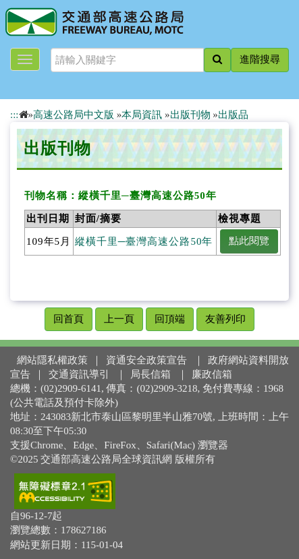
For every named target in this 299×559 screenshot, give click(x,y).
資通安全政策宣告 (146, 360)
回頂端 (170, 319)
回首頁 (68, 319)
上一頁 (119, 319)
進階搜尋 (260, 59)
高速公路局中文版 (73, 114)
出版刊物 (190, 114)
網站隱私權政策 (52, 360)
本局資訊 (141, 114)
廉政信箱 (212, 374)
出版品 (233, 114)
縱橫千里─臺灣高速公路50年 (144, 241)
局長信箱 (150, 374)
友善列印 (225, 319)
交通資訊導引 (79, 374)
